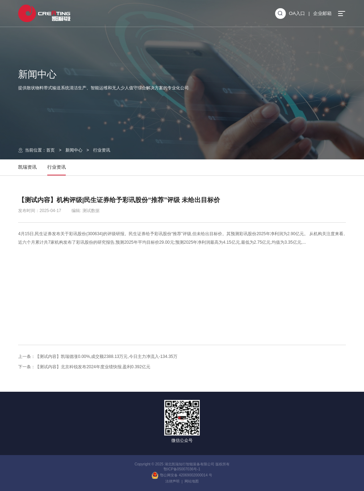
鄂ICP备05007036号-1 (182, 469)
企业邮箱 (322, 13)
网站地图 (191, 481)
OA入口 (297, 13)
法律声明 (172, 481)
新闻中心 (73, 150)
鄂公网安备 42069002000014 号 (182, 475)
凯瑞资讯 (27, 167)
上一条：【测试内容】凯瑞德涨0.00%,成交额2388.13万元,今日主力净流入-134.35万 (97, 356)
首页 (50, 150)
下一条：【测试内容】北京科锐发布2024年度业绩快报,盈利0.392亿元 (84, 366)
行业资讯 (101, 150)
